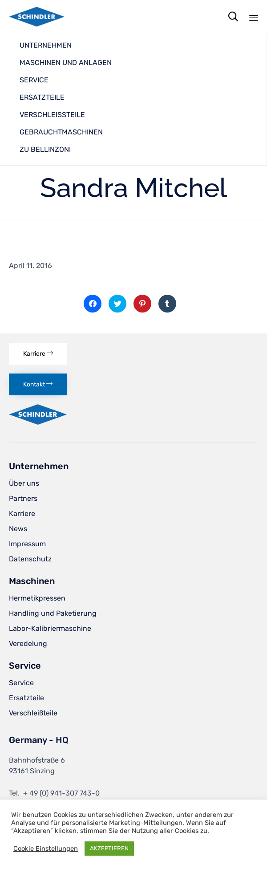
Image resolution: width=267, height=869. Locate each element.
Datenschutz (30, 559)
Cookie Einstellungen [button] (45, 849)
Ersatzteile (26, 698)
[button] (38, 354)
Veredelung (28, 643)
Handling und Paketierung (53, 613)
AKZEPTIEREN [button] (109, 848)
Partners (23, 498)
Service (21, 682)
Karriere (22, 513)
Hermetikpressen (37, 598)
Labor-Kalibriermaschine (50, 628)
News (18, 528)
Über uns (24, 483)
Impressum (27, 544)
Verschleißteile (33, 713)
